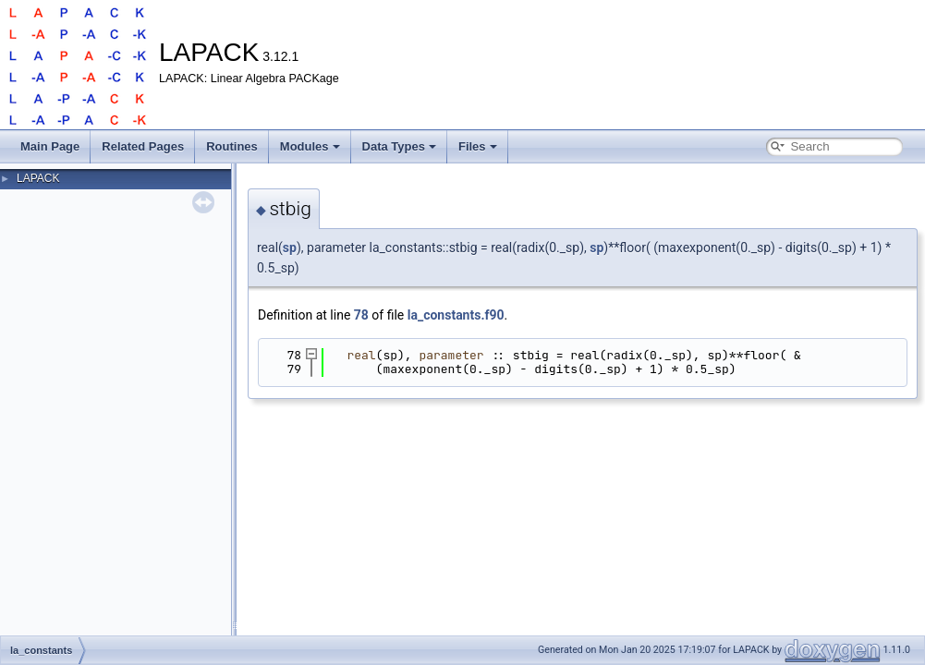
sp (290, 247)
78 (361, 315)
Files (477, 146)
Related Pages (143, 146)
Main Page (49, 146)
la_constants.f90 (456, 315)
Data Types (399, 146)
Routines (232, 146)
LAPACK (38, 178)
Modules (310, 146)
